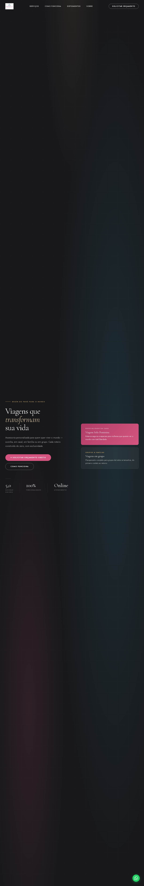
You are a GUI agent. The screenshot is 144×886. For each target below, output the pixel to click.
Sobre (90, 6)
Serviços (34, 6)
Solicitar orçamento (123, 6)
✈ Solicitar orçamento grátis (28, 457)
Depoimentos (73, 6)
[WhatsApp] (136, 878)
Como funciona (53, 6)
